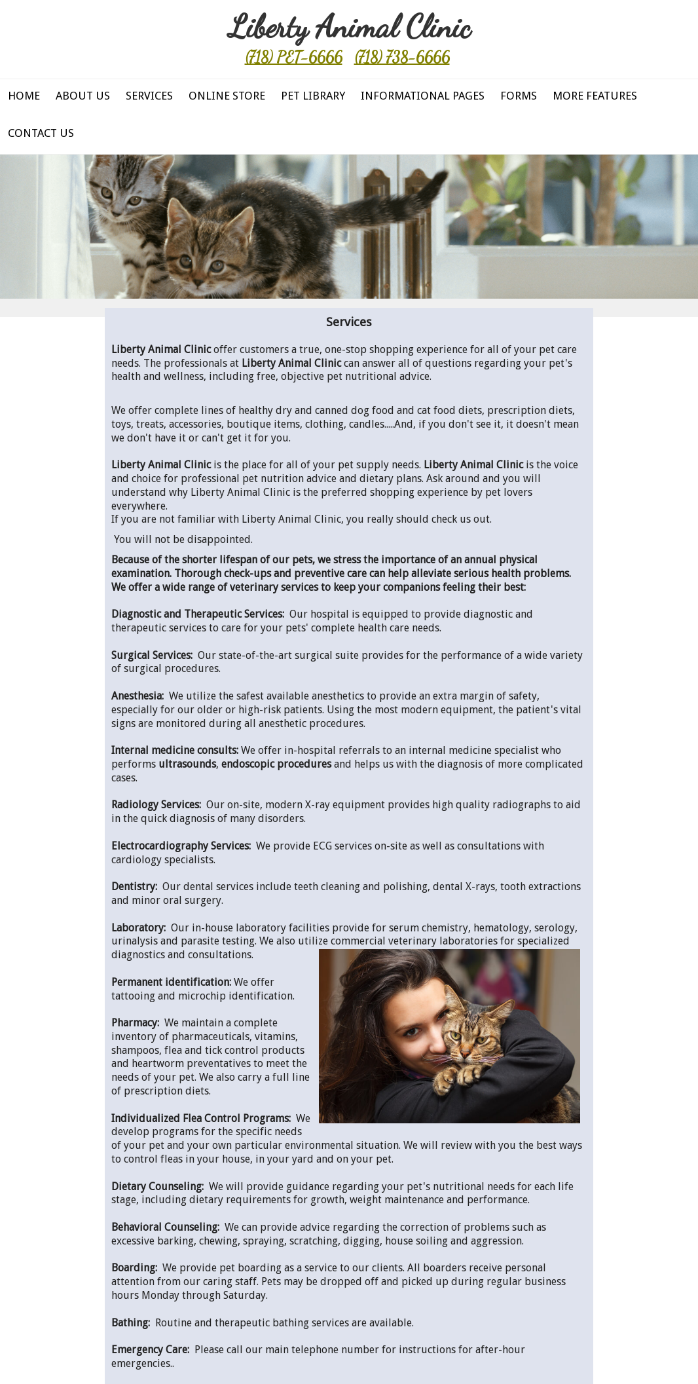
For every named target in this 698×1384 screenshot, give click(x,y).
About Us (83, 95)
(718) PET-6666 (293, 57)
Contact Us (41, 133)
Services (149, 95)
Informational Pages (423, 95)
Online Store (227, 95)
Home (24, 95)
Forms (518, 95)
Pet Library (313, 95)
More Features (595, 95)
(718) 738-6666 (402, 57)
